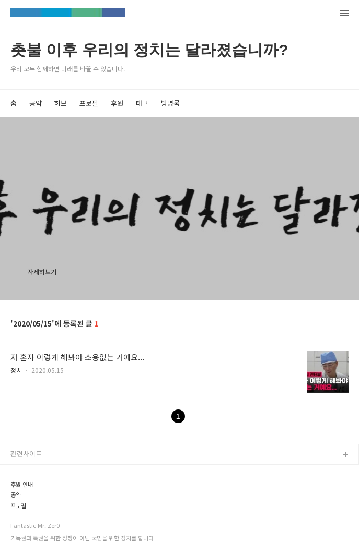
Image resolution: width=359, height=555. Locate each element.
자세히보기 (42, 271)
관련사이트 (26, 454)
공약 (35, 103)
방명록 (170, 103)
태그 (142, 103)
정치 (16, 370)
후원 (117, 103)
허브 (60, 103)
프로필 (88, 103)
